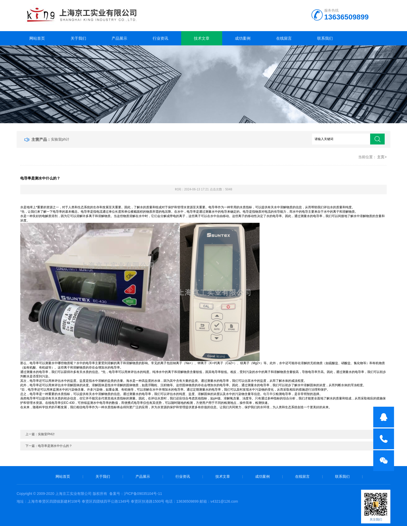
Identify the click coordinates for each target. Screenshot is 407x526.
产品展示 (119, 38)
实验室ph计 (60, 139)
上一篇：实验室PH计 (40, 434)
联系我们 (325, 38)
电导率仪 (269, 394)
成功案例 (242, 38)
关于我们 (78, 38)
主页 (380, 157)
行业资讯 (160, 38)
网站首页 (37, 38)
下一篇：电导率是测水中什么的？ (48, 446)
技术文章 (201, 38)
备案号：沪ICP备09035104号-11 (135, 494)
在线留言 (284, 38)
